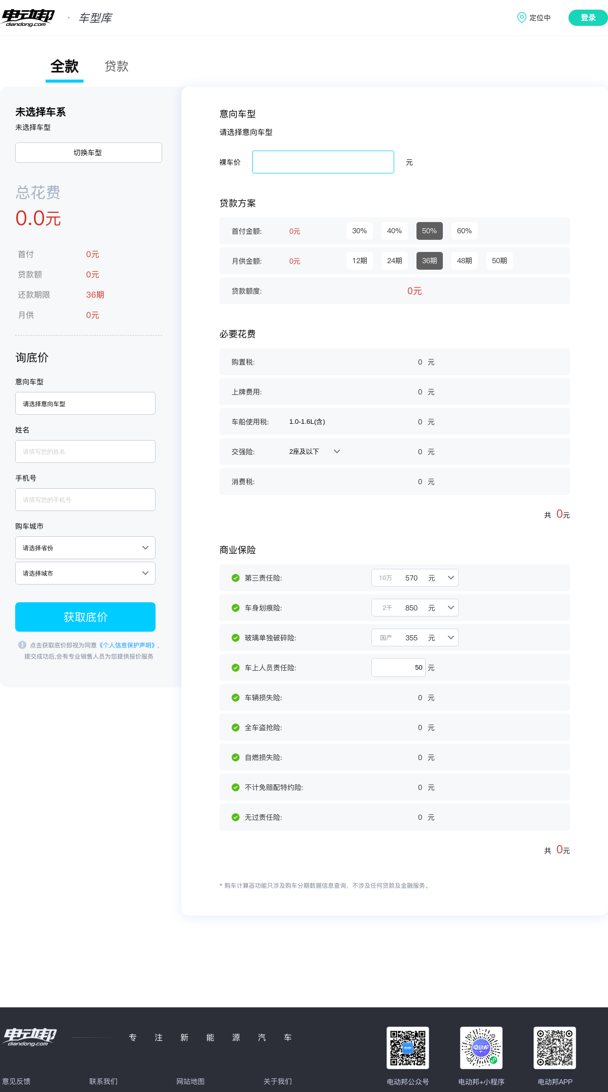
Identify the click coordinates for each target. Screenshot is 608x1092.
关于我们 (277, 1081)
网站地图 (190, 1081)
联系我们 (103, 1081)
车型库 (94, 17)
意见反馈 (16, 1081)
